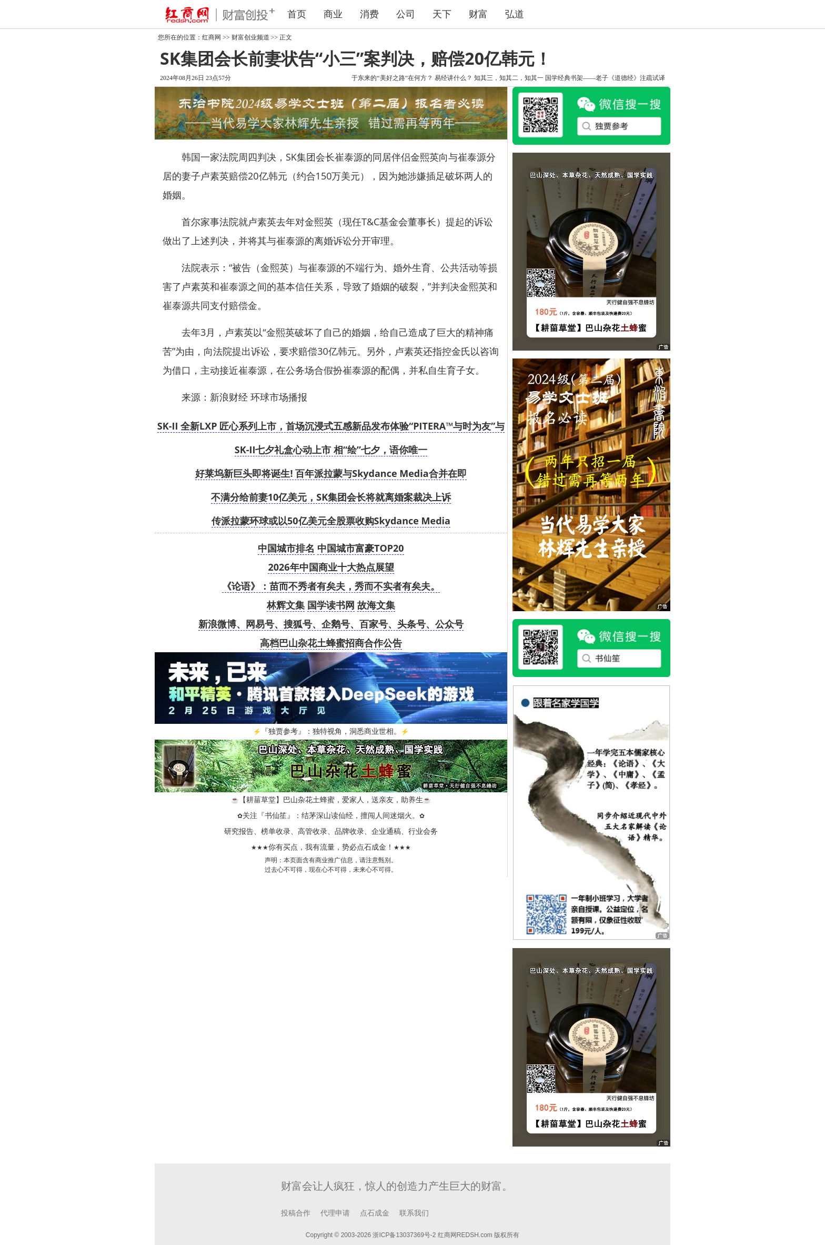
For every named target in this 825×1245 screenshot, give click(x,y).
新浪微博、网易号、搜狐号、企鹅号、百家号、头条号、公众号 (331, 623)
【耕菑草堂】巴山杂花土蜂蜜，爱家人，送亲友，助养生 (331, 800)
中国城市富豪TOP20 (360, 548)
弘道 (514, 14)
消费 (369, 14)
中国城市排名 (286, 548)
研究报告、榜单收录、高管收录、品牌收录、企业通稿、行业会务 (331, 831)
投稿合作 (295, 1213)
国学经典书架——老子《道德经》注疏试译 (605, 78)
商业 (333, 14)
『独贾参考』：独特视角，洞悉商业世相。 (331, 731)
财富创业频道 (250, 37)
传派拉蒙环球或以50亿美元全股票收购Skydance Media (331, 520)
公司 (405, 14)
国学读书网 (331, 605)
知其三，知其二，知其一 (509, 78)
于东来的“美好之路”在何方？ (392, 78)
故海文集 (376, 605)
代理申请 (335, 1213)
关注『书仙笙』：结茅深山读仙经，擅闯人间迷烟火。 (331, 816)
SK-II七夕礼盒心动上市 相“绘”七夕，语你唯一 (331, 449)
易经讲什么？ (453, 78)
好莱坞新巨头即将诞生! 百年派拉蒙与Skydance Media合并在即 (330, 473)
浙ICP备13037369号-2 (404, 1235)
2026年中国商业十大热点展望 (331, 567)
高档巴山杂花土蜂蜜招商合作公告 (331, 642)
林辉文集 (286, 605)
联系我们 (414, 1213)
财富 (478, 14)
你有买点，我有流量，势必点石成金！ (331, 847)
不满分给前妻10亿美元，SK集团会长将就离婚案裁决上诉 (331, 497)
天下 (441, 14)
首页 (296, 14)
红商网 (211, 37)
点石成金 (374, 1213)
